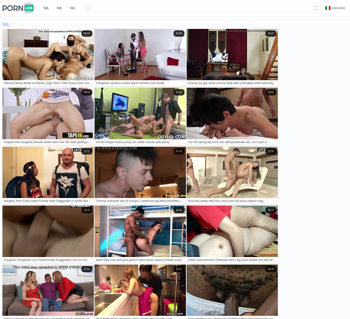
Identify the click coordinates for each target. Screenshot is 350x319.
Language (335, 8)
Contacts (48, 300)
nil (47, 8)
